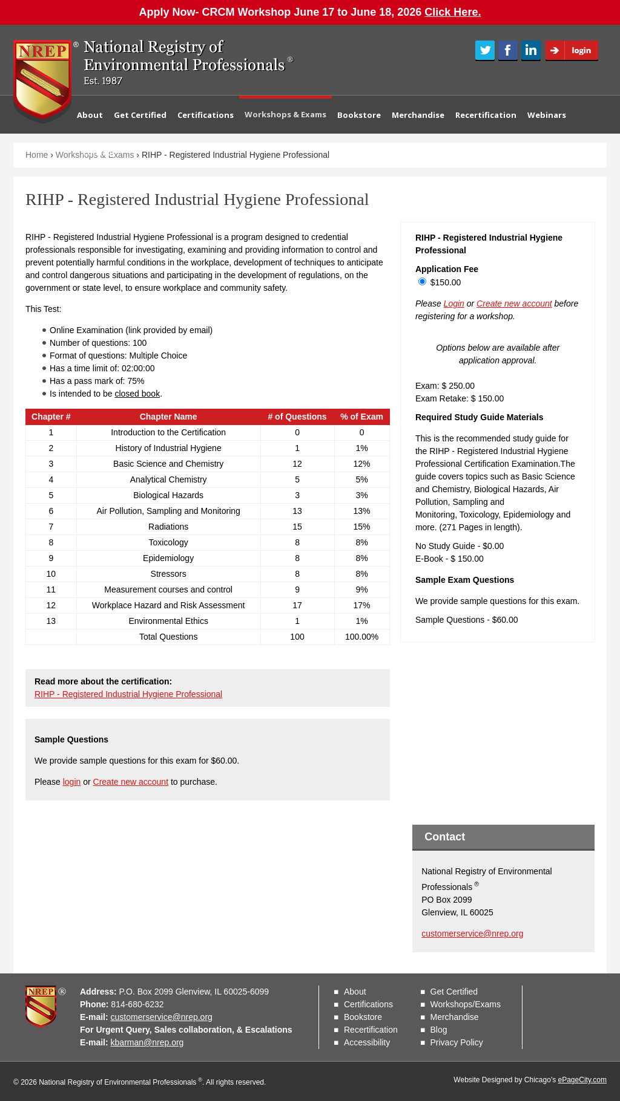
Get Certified (140, 114)
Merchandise (418, 114)
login (72, 782)
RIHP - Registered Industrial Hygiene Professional (128, 694)
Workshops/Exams (465, 1004)
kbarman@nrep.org (147, 1042)
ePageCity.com (582, 1080)
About (90, 114)
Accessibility (367, 1042)
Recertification (485, 114)
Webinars (546, 114)
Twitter (485, 51)
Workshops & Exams (285, 114)
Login (576, 51)
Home (36, 155)
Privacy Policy (456, 1042)
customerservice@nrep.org (472, 933)
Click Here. (452, 12)
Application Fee (446, 269)
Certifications (205, 114)
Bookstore (359, 114)
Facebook (508, 51)
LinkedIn (531, 51)
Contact (99, 152)
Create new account (131, 782)
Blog (438, 1029)
